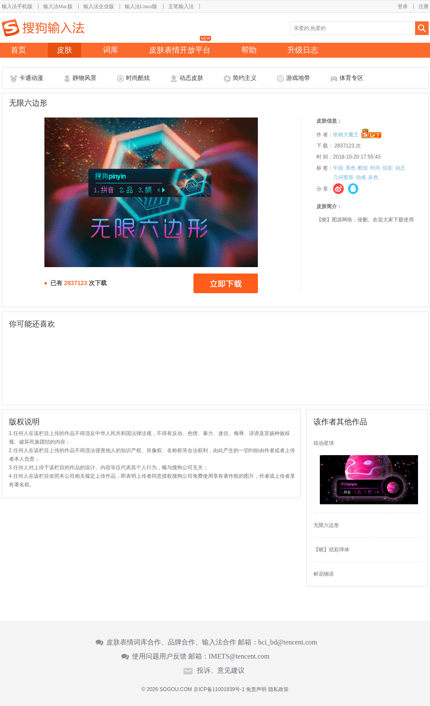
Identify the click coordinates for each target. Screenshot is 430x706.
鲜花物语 (323, 574)
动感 (361, 177)
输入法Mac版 (58, 6)
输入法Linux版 (141, 6)
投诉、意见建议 (221, 670)
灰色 (373, 177)
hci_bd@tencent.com (287, 642)
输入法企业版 (98, 6)
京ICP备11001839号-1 (219, 689)
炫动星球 (323, 443)
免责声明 (256, 689)
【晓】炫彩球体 (331, 550)
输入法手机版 (17, 6)
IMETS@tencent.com (239, 656)
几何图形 (343, 177)
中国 (338, 168)
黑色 (350, 168)
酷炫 (363, 168)
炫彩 (388, 168)
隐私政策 (278, 689)
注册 (423, 6)
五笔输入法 (181, 6)
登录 (403, 6)
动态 (400, 168)
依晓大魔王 (346, 135)
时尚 (375, 168)
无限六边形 (326, 525)
